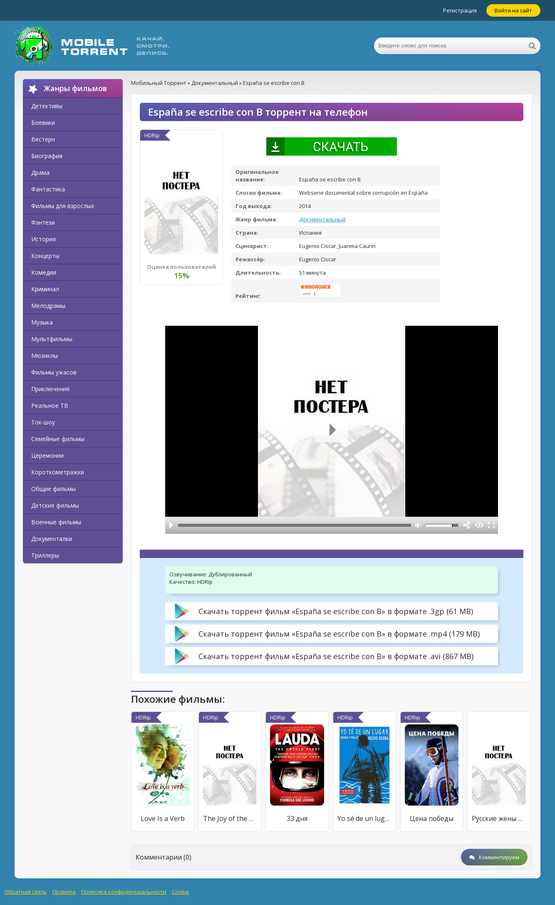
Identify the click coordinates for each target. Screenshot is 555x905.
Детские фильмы (55, 505)
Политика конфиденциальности (123, 891)
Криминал (45, 289)
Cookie (180, 891)
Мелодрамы (48, 306)
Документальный (322, 219)
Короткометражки (57, 472)
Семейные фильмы (57, 439)
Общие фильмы (53, 489)
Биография (46, 156)
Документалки (51, 539)
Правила (64, 891)
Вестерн (43, 139)
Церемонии (47, 455)
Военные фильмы (56, 522)
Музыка (42, 322)
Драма (40, 172)
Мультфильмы (51, 339)
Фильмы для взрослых (62, 206)
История (43, 239)
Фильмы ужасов (54, 372)
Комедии (43, 272)
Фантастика (48, 189)
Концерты (45, 256)
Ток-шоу (43, 422)
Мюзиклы (44, 356)
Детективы (46, 106)
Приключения (50, 389)
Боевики (43, 122)
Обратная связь (25, 891)
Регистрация (460, 10)
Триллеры (45, 555)
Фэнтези (43, 222)
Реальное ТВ (49, 405)
